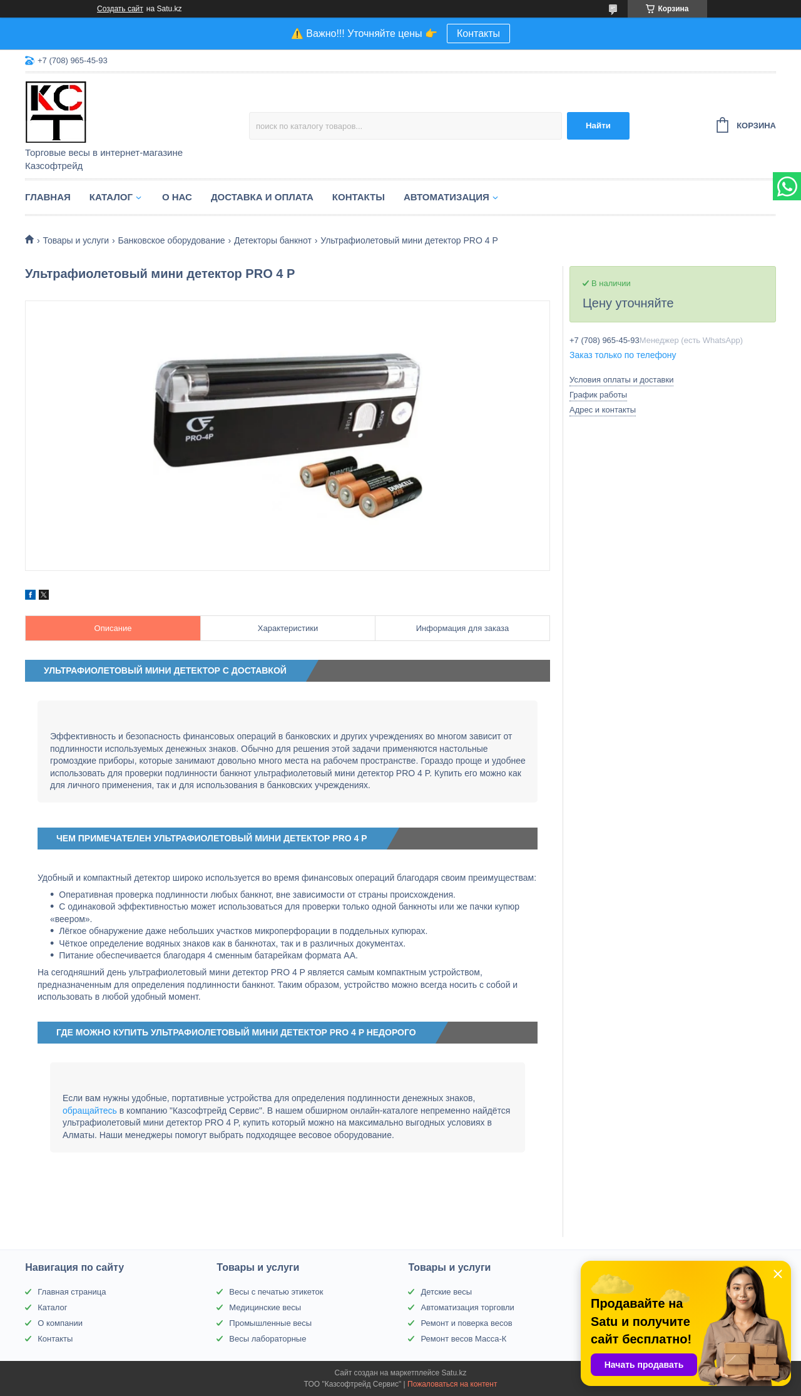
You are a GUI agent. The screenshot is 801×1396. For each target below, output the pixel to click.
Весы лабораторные (267, 1338)
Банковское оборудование (171, 240)
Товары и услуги (76, 240)
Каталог (111, 197)
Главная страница (72, 1291)
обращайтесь (90, 1111)
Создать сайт (120, 8)
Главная (48, 197)
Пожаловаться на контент (452, 1384)
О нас (177, 197)
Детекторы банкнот (273, 240)
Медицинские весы (265, 1307)
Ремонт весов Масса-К (463, 1338)
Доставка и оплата (262, 197)
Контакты (478, 33)
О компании (60, 1323)
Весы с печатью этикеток (276, 1291)
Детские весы (446, 1291)
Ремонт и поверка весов (466, 1323)
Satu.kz (453, 1372)
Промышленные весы (270, 1323)
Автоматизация (446, 197)
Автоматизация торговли (467, 1307)
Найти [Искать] (598, 125)
